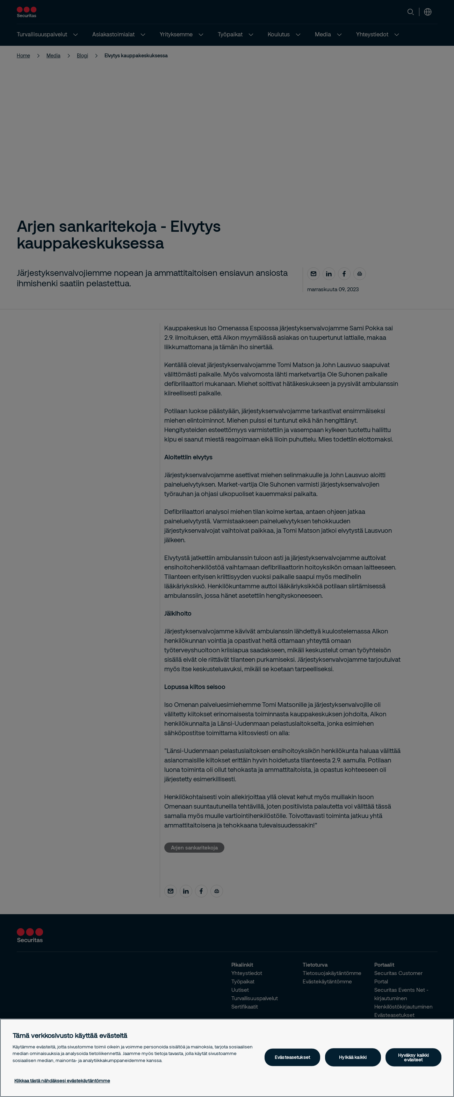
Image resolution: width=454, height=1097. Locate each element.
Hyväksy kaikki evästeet (413, 1057)
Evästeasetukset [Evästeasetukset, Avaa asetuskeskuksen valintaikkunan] (292, 1057)
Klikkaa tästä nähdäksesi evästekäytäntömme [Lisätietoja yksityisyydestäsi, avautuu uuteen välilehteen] (62, 1080)
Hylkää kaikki (353, 1057)
